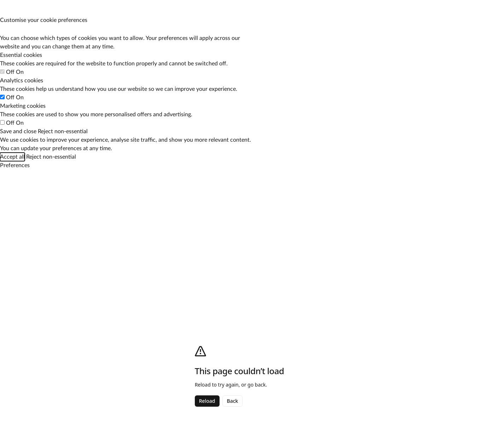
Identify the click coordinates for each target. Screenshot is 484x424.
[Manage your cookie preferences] (6, 6)
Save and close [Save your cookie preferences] (18, 131)
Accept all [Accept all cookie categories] (12, 157)
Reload (207, 401)
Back (232, 401)
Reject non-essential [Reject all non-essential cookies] (63, 131)
